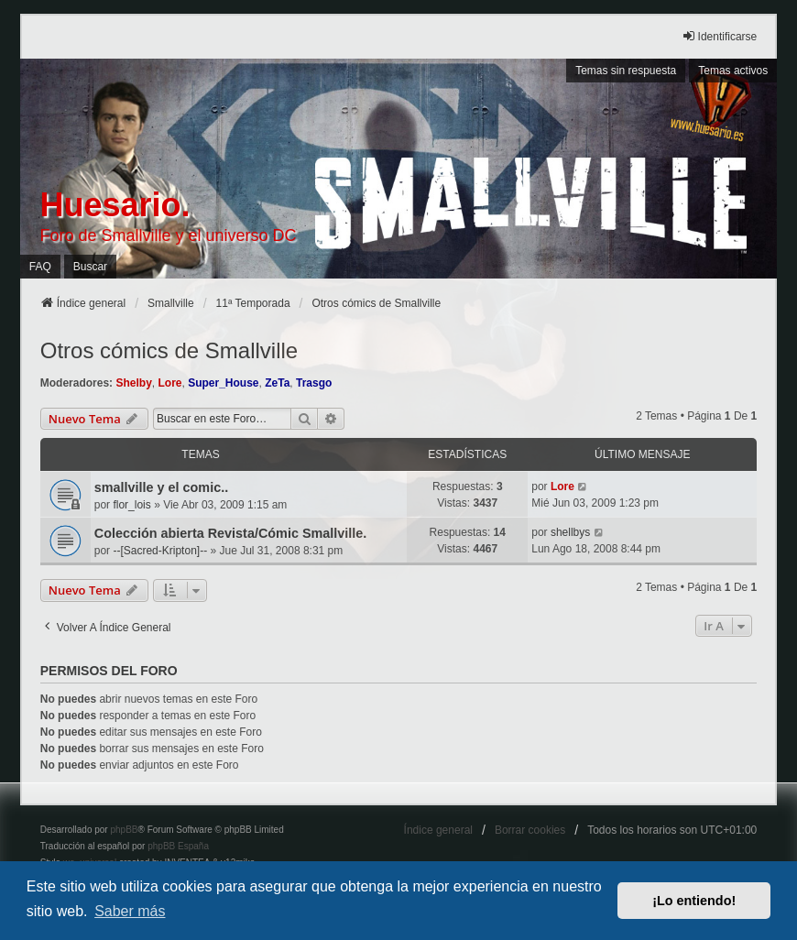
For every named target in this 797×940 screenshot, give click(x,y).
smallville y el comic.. (161, 487)
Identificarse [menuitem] (720, 36)
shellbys (570, 532)
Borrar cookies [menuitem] (530, 830)
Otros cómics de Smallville (169, 350)
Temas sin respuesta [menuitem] (625, 70)
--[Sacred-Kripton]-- (160, 550)
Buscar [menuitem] (90, 266)
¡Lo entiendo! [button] (694, 900)
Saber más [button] (129, 911)
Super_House (223, 383)
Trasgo (314, 383)
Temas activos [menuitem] (733, 70)
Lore (169, 383)
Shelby (133, 383)
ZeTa (277, 383)
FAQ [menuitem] (40, 266)
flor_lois (131, 504)
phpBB (123, 830)
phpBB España (178, 846)
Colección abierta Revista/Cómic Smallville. (230, 533)
